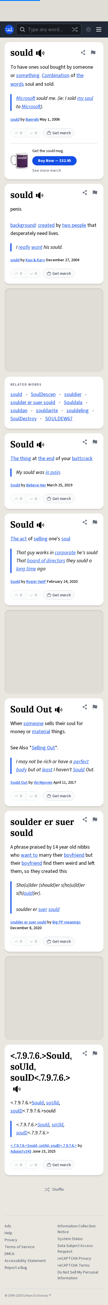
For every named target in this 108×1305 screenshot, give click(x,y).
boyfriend (74, 855)
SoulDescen (43, 394)
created (46, 225)
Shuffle (54, 1189)
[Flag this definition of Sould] (94, 442)
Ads (8, 1226)
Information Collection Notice (77, 1229)
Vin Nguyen (43, 782)
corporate (65, 552)
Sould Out (19, 782)
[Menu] (98, 29)
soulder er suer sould (32, 402)
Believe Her (36, 485)
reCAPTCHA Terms (74, 1265)
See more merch (46, 170)
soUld (52, 1102)
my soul (85, 98)
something (27, 75)
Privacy (11, 1240)
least (47, 769)
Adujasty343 (20, 1151)
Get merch (59, 133)
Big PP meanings (66, 922)
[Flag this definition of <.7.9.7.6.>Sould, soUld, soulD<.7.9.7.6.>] (94, 1053)
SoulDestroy (23, 418)
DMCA (9, 1254)
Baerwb (32, 119)
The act (18, 538)
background (23, 225)
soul (65, 538)
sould (15, 119)
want (36, 247)
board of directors (46, 560)
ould (28, 893)
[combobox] (49, 29)
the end (46, 458)
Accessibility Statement (25, 1261)
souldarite (47, 410)
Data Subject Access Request (75, 1248)
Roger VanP (36, 582)
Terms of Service (20, 1247)
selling (41, 538)
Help (8, 1233)
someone (33, 723)
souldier (73, 394)
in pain (53, 472)
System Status (70, 1239)
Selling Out (43, 747)
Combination (55, 75)
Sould (15, 485)
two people (74, 225)
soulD (16, 1110)
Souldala (73, 402)
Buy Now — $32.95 (54, 161)
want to (29, 855)
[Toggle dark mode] (88, 29)
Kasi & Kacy (35, 260)
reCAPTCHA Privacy (74, 1258)
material (41, 731)
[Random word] (74, 29)
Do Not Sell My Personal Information (78, 1275)
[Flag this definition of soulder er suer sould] (94, 819)
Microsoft (25, 98)
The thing (20, 458)
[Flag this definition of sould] (93, 52)
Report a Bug (16, 1268)
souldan (18, 410)
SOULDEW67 (59, 418)
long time (26, 568)
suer (42, 909)
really (24, 247)
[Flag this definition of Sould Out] (94, 707)
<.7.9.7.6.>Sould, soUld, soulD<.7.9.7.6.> (43, 1146)
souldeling (78, 410)
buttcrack (82, 458)
